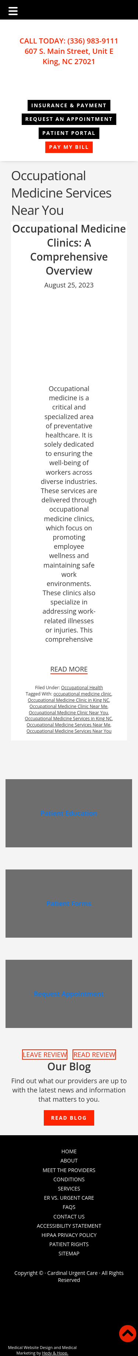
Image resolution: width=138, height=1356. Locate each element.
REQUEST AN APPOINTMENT (69, 118)
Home (69, 1151)
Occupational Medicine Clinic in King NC (68, 700)
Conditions (69, 1179)
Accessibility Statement (69, 1225)
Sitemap (69, 1253)
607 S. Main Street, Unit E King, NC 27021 (69, 56)
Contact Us (69, 1216)
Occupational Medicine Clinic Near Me (68, 706)
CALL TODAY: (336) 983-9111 (69, 41)
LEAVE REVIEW (45, 1054)
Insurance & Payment (69, 105)
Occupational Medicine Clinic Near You (68, 713)
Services (69, 1188)
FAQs (69, 1206)
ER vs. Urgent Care (69, 1197)
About (69, 1160)
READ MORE (69, 669)
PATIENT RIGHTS (69, 1244)
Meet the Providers (69, 1170)
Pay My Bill (69, 146)
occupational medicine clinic (82, 694)
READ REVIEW (94, 1054)
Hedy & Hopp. (55, 1353)
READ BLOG (69, 1117)
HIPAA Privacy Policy (69, 1234)
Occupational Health (82, 687)
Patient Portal (69, 132)
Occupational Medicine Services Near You (69, 731)
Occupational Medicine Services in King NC (68, 718)
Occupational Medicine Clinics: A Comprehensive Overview (69, 250)
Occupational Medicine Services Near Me (68, 725)
